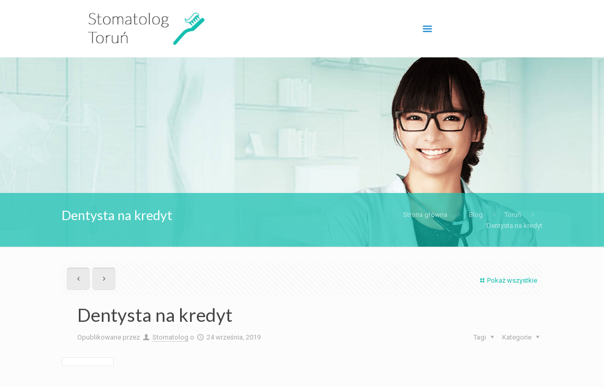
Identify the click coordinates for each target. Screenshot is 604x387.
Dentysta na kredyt (514, 225)
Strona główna (425, 215)
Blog (476, 215)
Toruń (512, 215)
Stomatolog (170, 337)
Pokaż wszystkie (507, 280)
